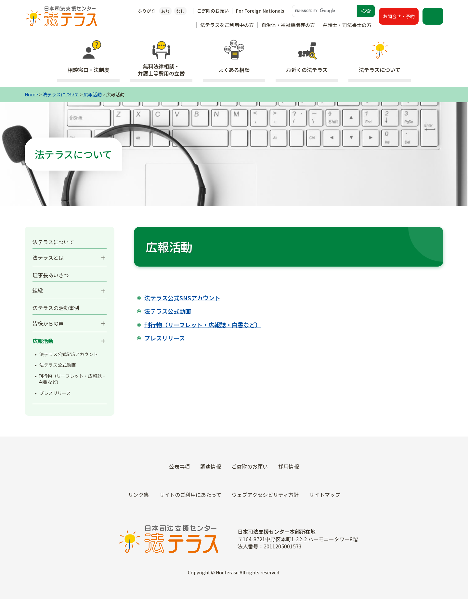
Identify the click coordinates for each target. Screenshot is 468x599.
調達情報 (210, 466)
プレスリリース (55, 393)
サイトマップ (324, 494)
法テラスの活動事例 (55, 307)
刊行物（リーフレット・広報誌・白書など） (72, 379)
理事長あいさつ (50, 275)
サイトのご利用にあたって (190, 494)
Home (31, 94)
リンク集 (138, 494)
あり (165, 11)
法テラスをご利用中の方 (227, 24)
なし (180, 11)
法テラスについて (61, 94)
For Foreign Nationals (260, 10)
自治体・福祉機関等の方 (288, 24)
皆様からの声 (48, 323)
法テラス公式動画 (57, 365)
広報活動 (93, 94)
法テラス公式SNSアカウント (68, 354)
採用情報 (288, 466)
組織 (37, 290)
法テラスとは (48, 257)
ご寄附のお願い (213, 10)
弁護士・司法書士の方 (347, 24)
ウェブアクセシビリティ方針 (265, 494)
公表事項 (179, 466)
